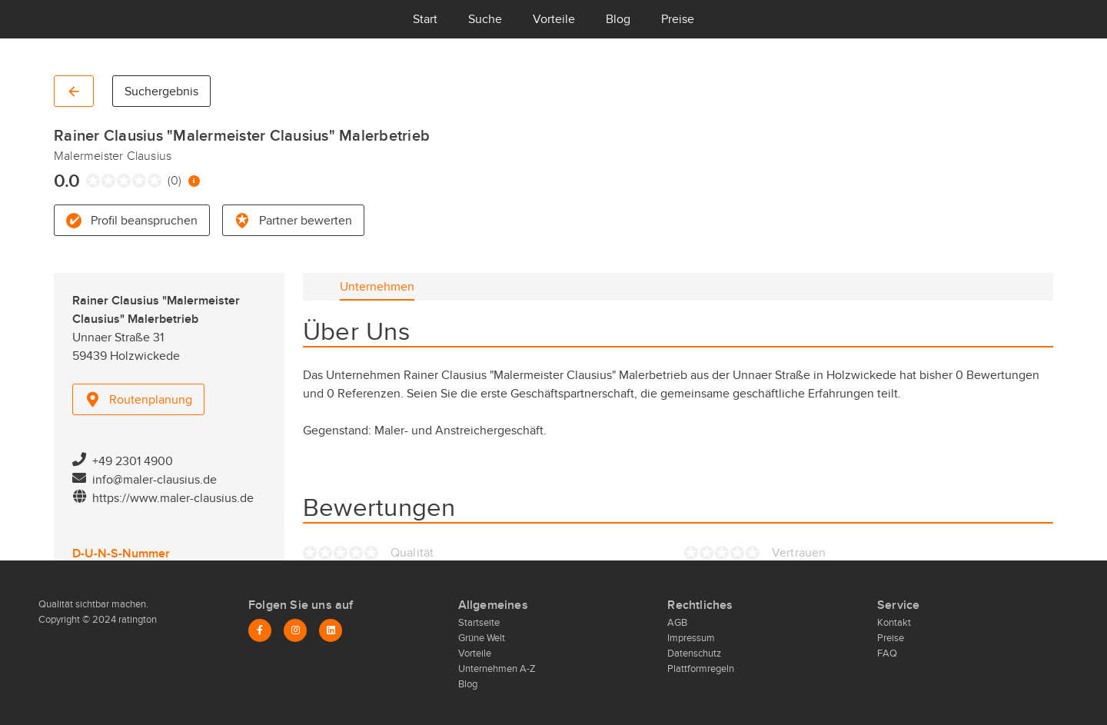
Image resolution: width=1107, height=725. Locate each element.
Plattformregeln (700, 669)
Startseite (479, 623)
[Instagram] (295, 630)
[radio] (89, 181)
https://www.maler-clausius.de (173, 498)
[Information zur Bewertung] (194, 181)
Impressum (691, 638)
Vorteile (554, 19)
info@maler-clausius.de (154, 479)
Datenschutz (694, 653)
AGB (677, 623)
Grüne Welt (481, 638)
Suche (485, 19)
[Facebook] (259, 630)
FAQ (887, 653)
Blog (618, 19)
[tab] (377, 287)
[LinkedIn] (330, 630)
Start (425, 19)
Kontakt (894, 623)
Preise (677, 19)
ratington (136, 620)
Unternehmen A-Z (497, 669)
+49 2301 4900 (132, 461)
